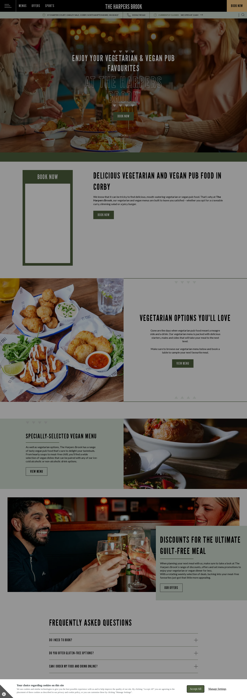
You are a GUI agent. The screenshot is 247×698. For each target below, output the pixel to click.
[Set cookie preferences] (6, 691)
